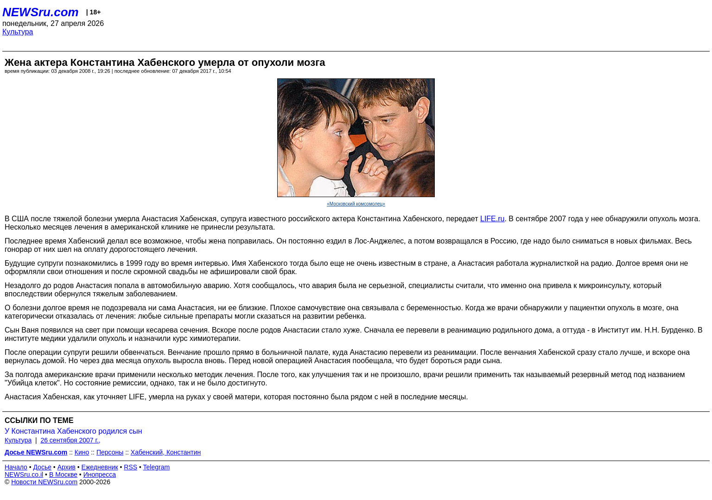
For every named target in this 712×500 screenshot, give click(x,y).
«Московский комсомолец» (356, 203)
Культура (17, 32)
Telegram (156, 467)
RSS (130, 467)
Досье (42, 467)
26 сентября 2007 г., (70, 440)
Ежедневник (100, 467)
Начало (16, 467)
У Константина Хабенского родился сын (73, 431)
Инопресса (99, 474)
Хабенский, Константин (166, 452)
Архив (66, 467)
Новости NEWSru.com (44, 482)
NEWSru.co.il (24, 474)
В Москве (63, 474)
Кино (82, 452)
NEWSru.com (40, 12)
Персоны (109, 452)
